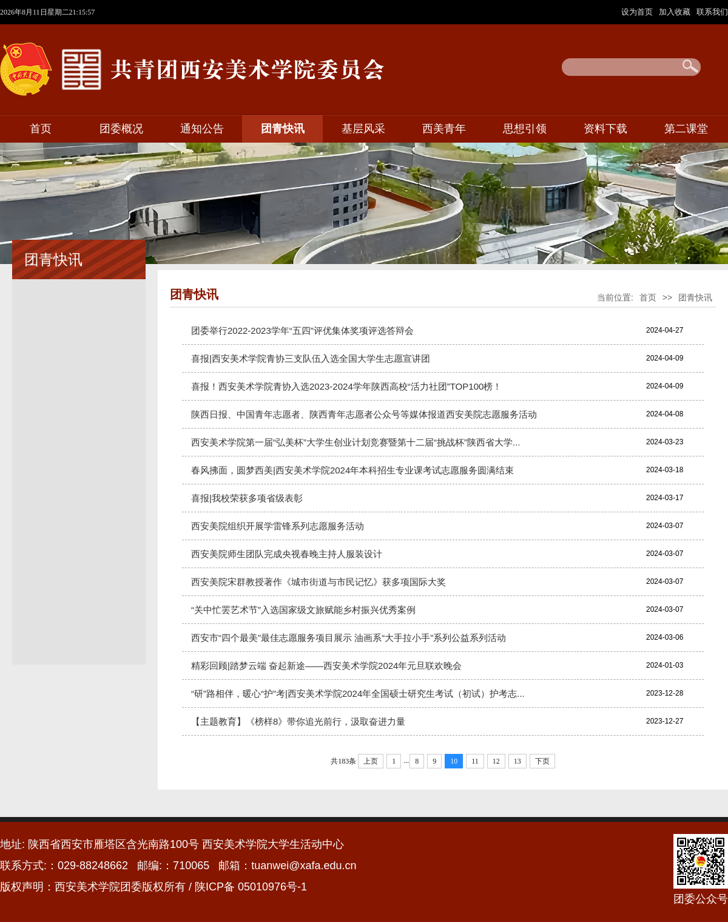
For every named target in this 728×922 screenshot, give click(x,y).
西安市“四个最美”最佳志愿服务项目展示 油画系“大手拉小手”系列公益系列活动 (348, 637)
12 (496, 761)
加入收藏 (676, 11)
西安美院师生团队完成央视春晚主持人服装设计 (286, 554)
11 (475, 761)
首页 (41, 129)
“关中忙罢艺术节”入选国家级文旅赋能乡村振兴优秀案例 (303, 610)
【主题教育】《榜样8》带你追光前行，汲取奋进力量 (298, 721)
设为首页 (638, 11)
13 (517, 761)
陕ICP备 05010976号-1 (252, 887)
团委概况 (121, 129)
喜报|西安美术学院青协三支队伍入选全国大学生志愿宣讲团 (310, 358)
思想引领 (525, 129)
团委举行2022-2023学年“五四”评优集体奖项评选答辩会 (302, 330)
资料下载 (605, 129)
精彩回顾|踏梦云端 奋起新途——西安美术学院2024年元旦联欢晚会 (326, 665)
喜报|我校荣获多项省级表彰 (247, 498)
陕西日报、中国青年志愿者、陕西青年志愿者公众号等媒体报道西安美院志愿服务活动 (364, 414)
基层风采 (363, 129)
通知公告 (202, 129)
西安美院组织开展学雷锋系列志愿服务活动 (277, 526)
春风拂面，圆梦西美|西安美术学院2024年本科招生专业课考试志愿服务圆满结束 (352, 470)
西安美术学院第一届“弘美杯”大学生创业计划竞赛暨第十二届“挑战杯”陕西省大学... (355, 442)
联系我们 (712, 11)
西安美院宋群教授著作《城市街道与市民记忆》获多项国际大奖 (318, 582)
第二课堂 (686, 129)
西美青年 (444, 129)
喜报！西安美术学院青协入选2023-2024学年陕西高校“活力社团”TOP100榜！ (346, 386)
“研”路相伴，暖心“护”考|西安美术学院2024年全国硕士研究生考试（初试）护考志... (358, 693)
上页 (370, 761)
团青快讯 (283, 129)
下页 (542, 761)
